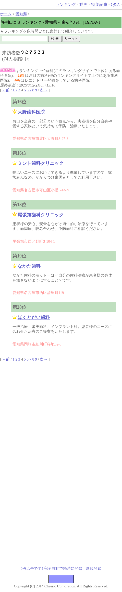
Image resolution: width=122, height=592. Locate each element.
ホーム (5, 14)
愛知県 (21, 14)
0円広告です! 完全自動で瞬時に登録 (51, 568)
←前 (6, 90)
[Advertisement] (61, 400)
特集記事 (99, 4)
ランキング (66, 4)
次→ (43, 90)
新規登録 (93, 568)
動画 (83, 4)
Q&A (115, 4)
